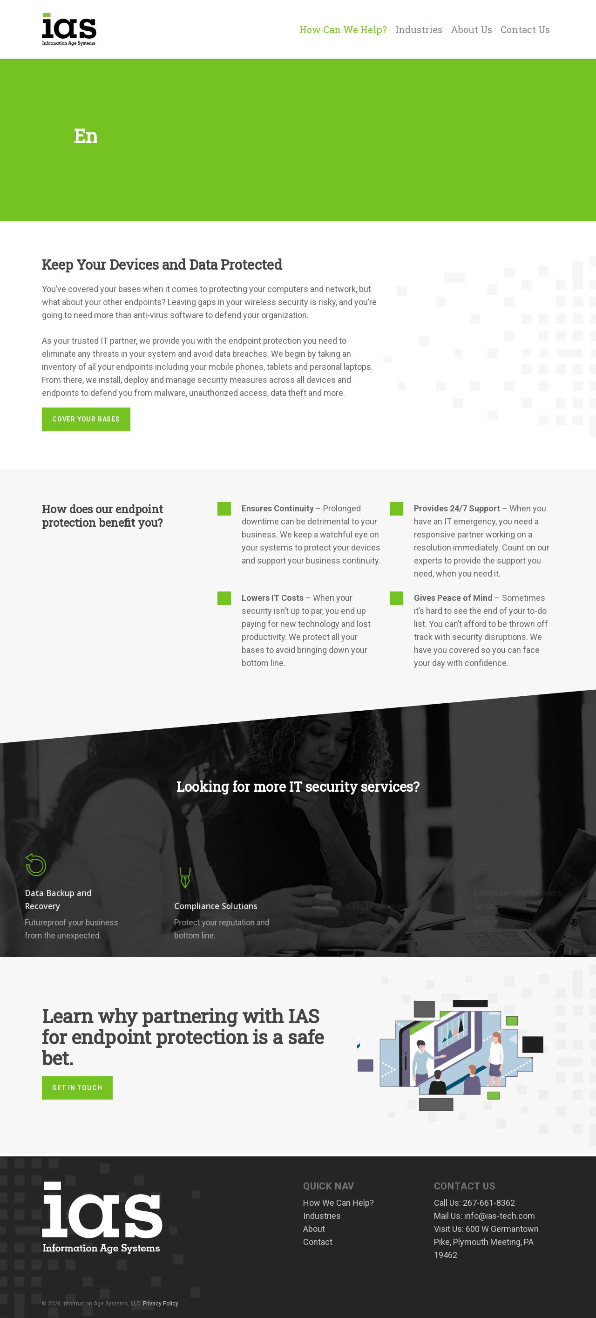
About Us (471, 29)
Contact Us (525, 29)
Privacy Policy (160, 1303)
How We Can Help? (338, 1203)
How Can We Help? (343, 29)
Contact (317, 1242)
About (314, 1229)
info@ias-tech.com (499, 1216)
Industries (418, 29)
